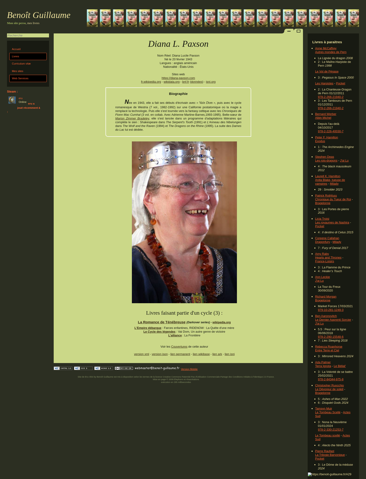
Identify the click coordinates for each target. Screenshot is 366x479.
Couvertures (179, 346)
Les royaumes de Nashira (332, 222)
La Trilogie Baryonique (330, 455)
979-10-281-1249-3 (331, 310)
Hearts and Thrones (328, 257)
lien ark (217, 354)
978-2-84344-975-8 (331, 379)
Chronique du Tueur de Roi (333, 199)
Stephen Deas (324, 156)
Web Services (20, 78)
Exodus (320, 141)
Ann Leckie (322, 277)
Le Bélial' (340, 366)
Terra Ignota (323, 366)
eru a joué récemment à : (23, 107)
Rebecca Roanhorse (328, 346)
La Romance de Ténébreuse (162, 322)
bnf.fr (185, 81)
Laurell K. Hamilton (327, 176)
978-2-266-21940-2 (331, 97)
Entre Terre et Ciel (327, 350)
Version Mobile (189, 369)
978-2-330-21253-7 (331, 429)
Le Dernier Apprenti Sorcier (333, 319)
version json (160, 354)
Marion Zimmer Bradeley (132, 118)
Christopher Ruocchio (329, 385)
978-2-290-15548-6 (331, 337)
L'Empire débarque (147, 328)
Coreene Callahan (327, 238)
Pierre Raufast (324, 451)
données (196, 81)
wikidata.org (171, 81)
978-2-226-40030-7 (331, 131)
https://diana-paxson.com (178, 78)
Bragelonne (322, 203)
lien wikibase (201, 354)
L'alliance (175, 335)
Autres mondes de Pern (330, 52)
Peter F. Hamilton (326, 137)
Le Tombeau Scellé (328, 412)
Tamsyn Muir (323, 408)
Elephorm (178, 379)
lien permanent (180, 354)
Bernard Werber (325, 114)
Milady (334, 183)
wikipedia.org (221, 322)
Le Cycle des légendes (159, 331)
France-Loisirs (324, 261)
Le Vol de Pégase (326, 71)
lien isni (230, 354)
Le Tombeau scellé (327, 435)
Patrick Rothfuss (326, 195)
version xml (141, 354)
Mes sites (17, 71)
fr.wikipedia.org (151, 81)
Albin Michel (323, 117)
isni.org (210, 81)
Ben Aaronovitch (326, 316)
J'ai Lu (344, 160)
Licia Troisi (322, 218)
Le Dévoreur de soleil (329, 389)
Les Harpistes (324, 83)
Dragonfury (322, 242)
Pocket (340, 83)
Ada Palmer (323, 362)
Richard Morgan (325, 296)
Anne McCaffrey (326, 48)
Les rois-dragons (326, 160)
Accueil (16, 49)
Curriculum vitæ (21, 63)
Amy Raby (322, 254)
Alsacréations (192, 379)
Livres (15, 56)
